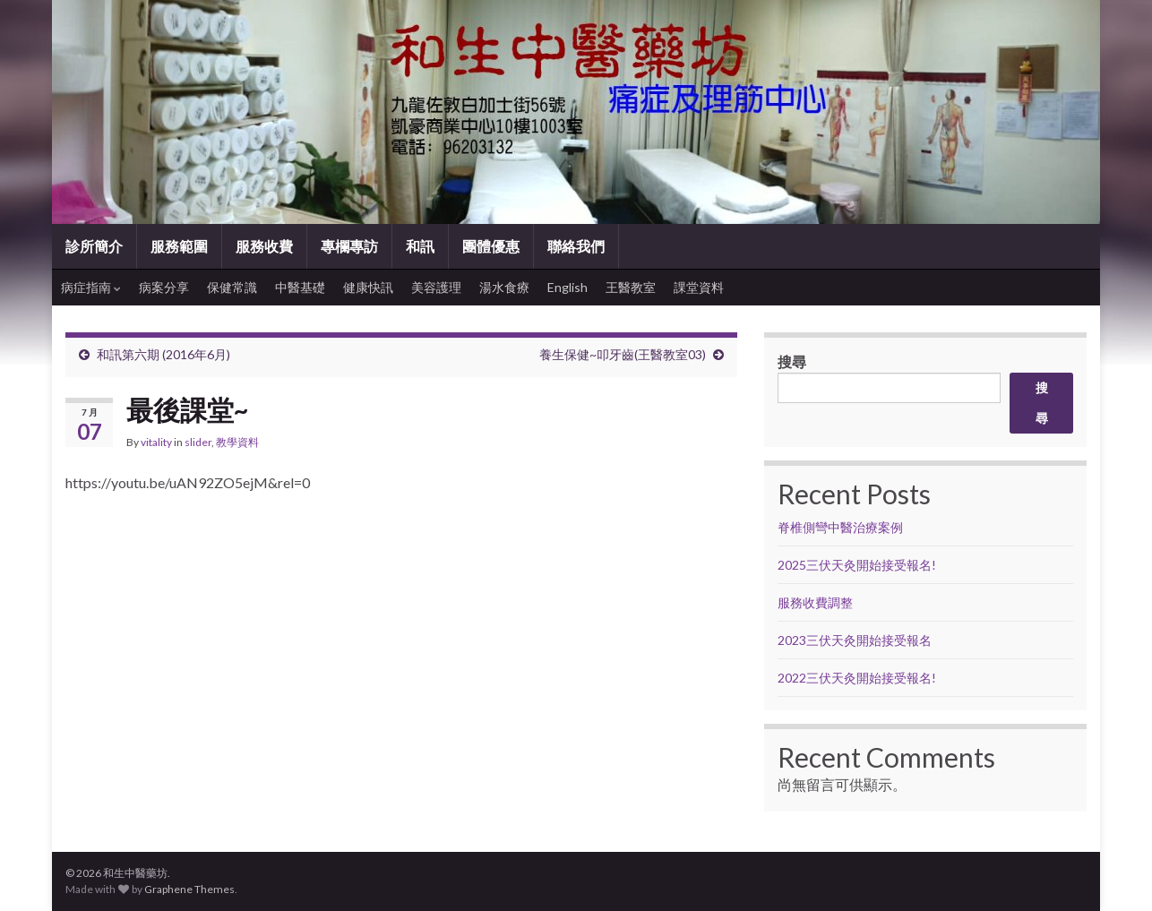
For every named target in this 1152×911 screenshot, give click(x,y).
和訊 (420, 245)
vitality (156, 442)
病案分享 (164, 287)
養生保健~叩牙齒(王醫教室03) (622, 354)
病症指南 (91, 287)
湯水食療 (504, 287)
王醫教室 (631, 287)
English (567, 287)
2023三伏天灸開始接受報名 (855, 640)
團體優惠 (491, 245)
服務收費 (264, 245)
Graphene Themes (189, 889)
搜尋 (792, 361)
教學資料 (237, 442)
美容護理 (436, 287)
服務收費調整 (815, 602)
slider (198, 442)
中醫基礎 (300, 287)
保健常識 (232, 287)
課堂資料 (699, 287)
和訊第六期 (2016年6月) (163, 354)
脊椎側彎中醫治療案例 (842, 527)
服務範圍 (179, 245)
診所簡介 (94, 245)
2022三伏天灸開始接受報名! (857, 677)
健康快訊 (368, 287)
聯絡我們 (576, 245)
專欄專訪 (349, 245)
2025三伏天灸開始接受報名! (857, 564)
